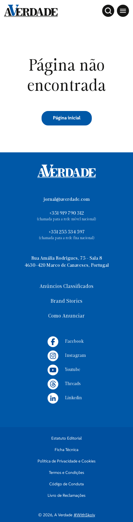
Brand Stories (66, 301)
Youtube (64, 370)
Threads (64, 384)
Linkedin (65, 398)
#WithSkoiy (84, 514)
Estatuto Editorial (66, 438)
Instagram (67, 355)
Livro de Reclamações (66, 495)
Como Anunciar (66, 316)
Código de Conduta (66, 483)
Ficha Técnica (66, 449)
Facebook (65, 341)
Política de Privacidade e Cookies (66, 460)
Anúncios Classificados (66, 286)
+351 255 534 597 (67, 232)
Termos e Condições (66, 472)
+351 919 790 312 (66, 213)
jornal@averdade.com (67, 199)
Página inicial (66, 118)
